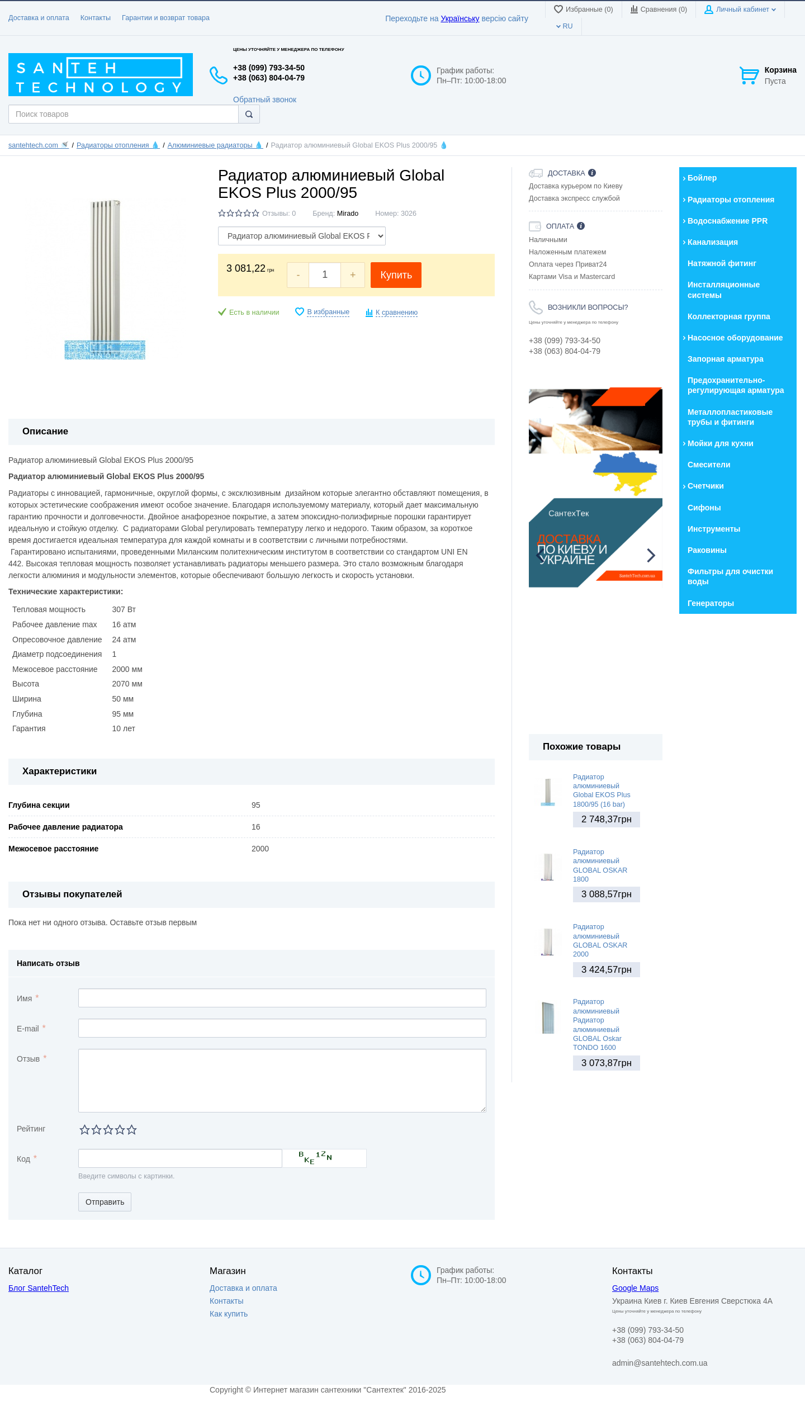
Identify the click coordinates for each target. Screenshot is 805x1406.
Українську (460, 18)
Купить (396, 275)
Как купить (229, 1313)
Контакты (95, 18)
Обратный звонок (264, 99)
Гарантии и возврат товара (166, 18)
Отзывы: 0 (279, 213)
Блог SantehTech (38, 1288)
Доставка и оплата (38, 18)
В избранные (328, 312)
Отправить (105, 1201)
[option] (595, 487)
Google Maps (635, 1288)
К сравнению (397, 312)
